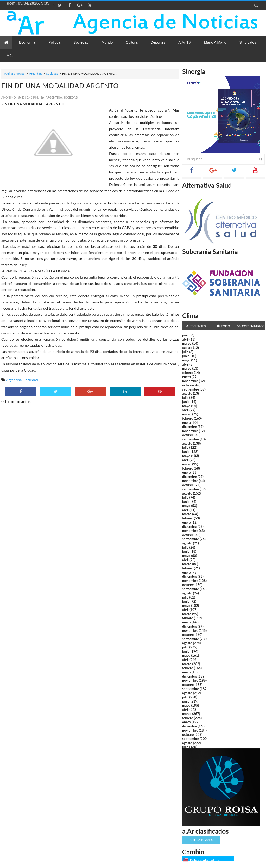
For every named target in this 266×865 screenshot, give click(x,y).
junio (185, 335)
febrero (187, 372)
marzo (186, 343)
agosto (187, 348)
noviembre (190, 381)
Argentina (35, 73)
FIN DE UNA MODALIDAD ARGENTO (60, 85)
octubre (188, 385)
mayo (186, 360)
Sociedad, (71, 97)
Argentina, (54, 97)
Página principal (15, 73)
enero (186, 377)
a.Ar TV (184, 42)
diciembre (189, 427)
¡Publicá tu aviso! (201, 839)
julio (185, 352)
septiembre (190, 389)
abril (185, 339)
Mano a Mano (215, 42)
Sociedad (52, 73)
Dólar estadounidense (205, 860)
